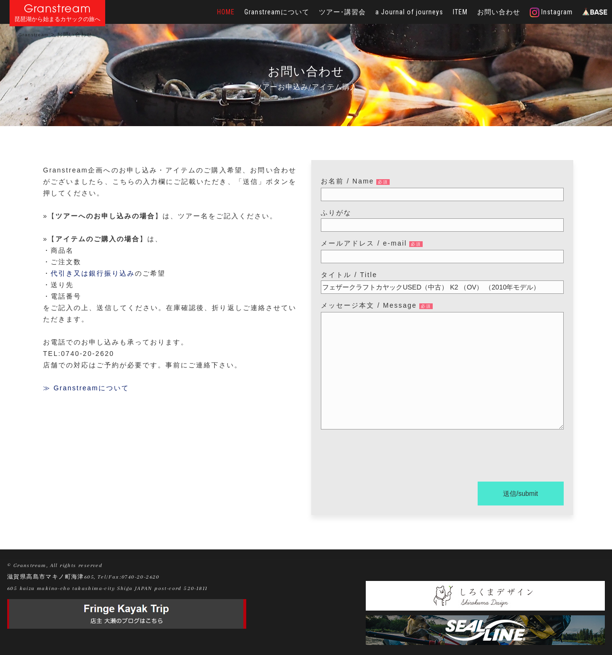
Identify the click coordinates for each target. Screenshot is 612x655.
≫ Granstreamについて (86, 388)
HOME (226, 12)
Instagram (551, 12)
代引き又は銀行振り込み (93, 273)
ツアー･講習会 (342, 12)
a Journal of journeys (409, 12)
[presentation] (393, 457)
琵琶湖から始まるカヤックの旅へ (57, 19)
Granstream (57, 8)
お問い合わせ (498, 12)
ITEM (460, 12)
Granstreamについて (276, 12)
